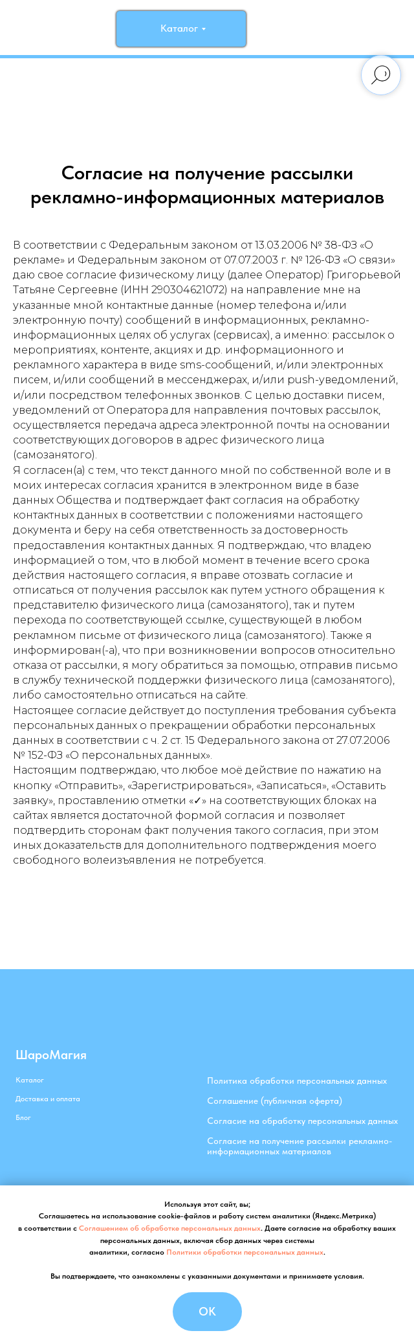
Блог (23, 1117)
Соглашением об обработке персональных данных (170, 1228)
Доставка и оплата (48, 1098)
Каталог (30, 1079)
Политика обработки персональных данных (297, 1080)
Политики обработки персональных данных (244, 1252)
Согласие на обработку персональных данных (302, 1120)
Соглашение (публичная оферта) (274, 1100)
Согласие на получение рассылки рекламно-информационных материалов (299, 1146)
